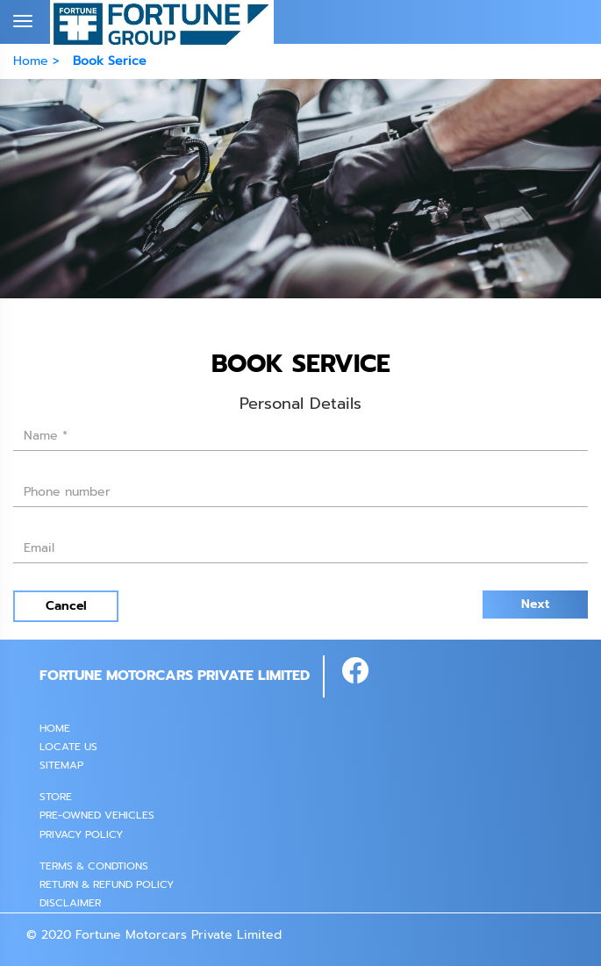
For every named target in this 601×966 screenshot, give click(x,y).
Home (54, 728)
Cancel (66, 606)
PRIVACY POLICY (81, 834)
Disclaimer (70, 903)
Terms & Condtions (93, 866)
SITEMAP (61, 765)
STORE (55, 797)
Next (535, 604)
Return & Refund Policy (106, 884)
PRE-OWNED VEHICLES (96, 815)
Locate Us (68, 747)
